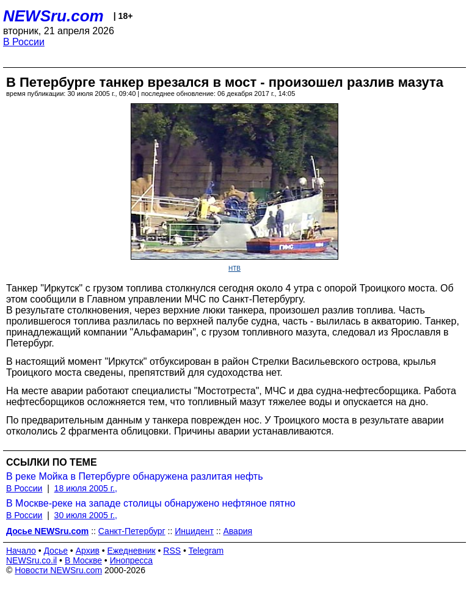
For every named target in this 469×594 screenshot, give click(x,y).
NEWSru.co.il (31, 560)
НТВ (234, 268)
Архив (88, 551)
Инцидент (194, 531)
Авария (238, 531)
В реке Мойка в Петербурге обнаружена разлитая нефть (134, 476)
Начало (21, 551)
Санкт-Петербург (131, 531)
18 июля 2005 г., (85, 488)
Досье (55, 551)
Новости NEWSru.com (58, 570)
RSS (172, 551)
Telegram (206, 551)
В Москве (83, 560)
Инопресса (131, 560)
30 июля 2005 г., (85, 515)
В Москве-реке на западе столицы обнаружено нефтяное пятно (151, 503)
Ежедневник (131, 551)
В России (24, 42)
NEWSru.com (53, 16)
